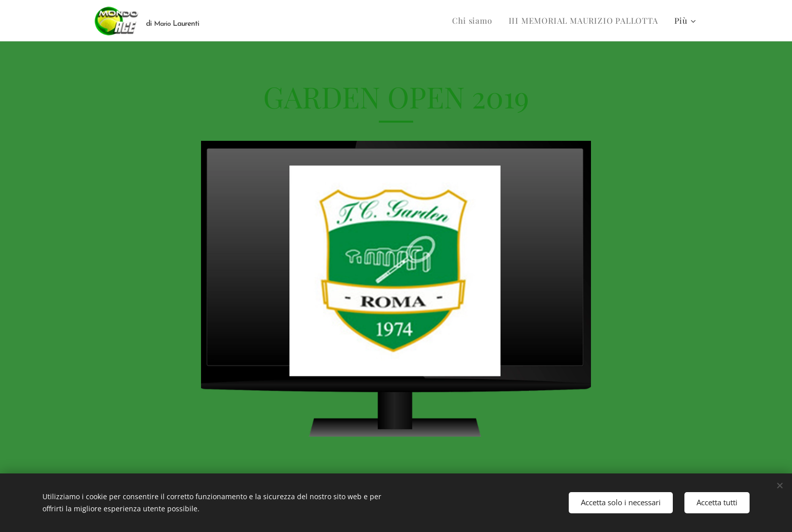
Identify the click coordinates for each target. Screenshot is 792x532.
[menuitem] (475, 20)
